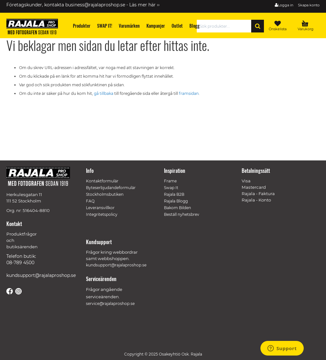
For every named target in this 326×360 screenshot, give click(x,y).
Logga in (285, 5)
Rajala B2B (174, 194)
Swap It (171, 187)
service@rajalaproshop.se (110, 303)
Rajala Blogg (176, 201)
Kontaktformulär (102, 181)
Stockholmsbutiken (105, 194)
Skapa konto (309, 5)
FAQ (90, 201)
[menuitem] (82, 25)
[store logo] (35, 28)
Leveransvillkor (100, 207)
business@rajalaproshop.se (95, 5)
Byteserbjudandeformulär (111, 187)
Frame (170, 181)
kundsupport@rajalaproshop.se (41, 275)
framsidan (189, 93)
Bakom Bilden (177, 207)
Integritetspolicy (101, 214)
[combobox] (226, 26)
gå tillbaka (104, 93)
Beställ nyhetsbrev (181, 214)
